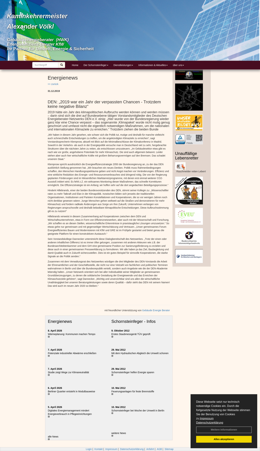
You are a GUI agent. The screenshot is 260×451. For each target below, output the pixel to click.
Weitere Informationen (224, 429)
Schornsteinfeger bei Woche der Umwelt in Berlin (137, 410)
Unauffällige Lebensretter (187, 155)
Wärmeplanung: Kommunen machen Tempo (71, 334)
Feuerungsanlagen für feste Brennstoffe (132, 391)
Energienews (60, 321)
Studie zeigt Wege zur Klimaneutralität (68, 372)
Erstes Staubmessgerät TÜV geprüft (130, 334)
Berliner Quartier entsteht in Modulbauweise (71, 391)
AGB (159, 449)
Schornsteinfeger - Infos (133, 321)
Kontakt (98, 449)
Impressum (206, 418)
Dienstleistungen (123, 65)
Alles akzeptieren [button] (224, 439)
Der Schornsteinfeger (95, 65)
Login (89, 449)
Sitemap (169, 449)
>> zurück (53, 84)
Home (75, 65)
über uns (178, 65)
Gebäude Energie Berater (156, 310)
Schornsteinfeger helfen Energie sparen (132, 372)
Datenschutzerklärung (209, 422)
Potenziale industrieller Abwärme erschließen (72, 353)
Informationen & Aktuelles (153, 65)
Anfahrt (150, 449)
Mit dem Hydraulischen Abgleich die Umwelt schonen (140, 353)
